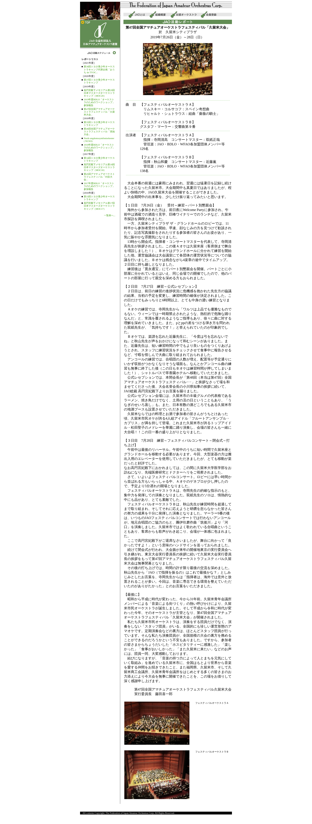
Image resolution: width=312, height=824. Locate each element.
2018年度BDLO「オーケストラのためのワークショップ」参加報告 (99, 147)
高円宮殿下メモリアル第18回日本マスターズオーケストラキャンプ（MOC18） (99, 167)
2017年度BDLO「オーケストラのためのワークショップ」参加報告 (99, 186)
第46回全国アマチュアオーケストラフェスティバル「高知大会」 (99, 131)
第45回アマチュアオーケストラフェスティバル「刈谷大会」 (99, 177)
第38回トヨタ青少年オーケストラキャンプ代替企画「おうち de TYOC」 (99, 69)
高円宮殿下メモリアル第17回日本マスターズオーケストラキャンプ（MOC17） (99, 206)
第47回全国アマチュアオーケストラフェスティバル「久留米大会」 (99, 112)
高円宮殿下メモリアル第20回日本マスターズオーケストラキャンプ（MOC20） (99, 93)
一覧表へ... (109, 215)
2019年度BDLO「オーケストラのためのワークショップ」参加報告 (99, 102)
